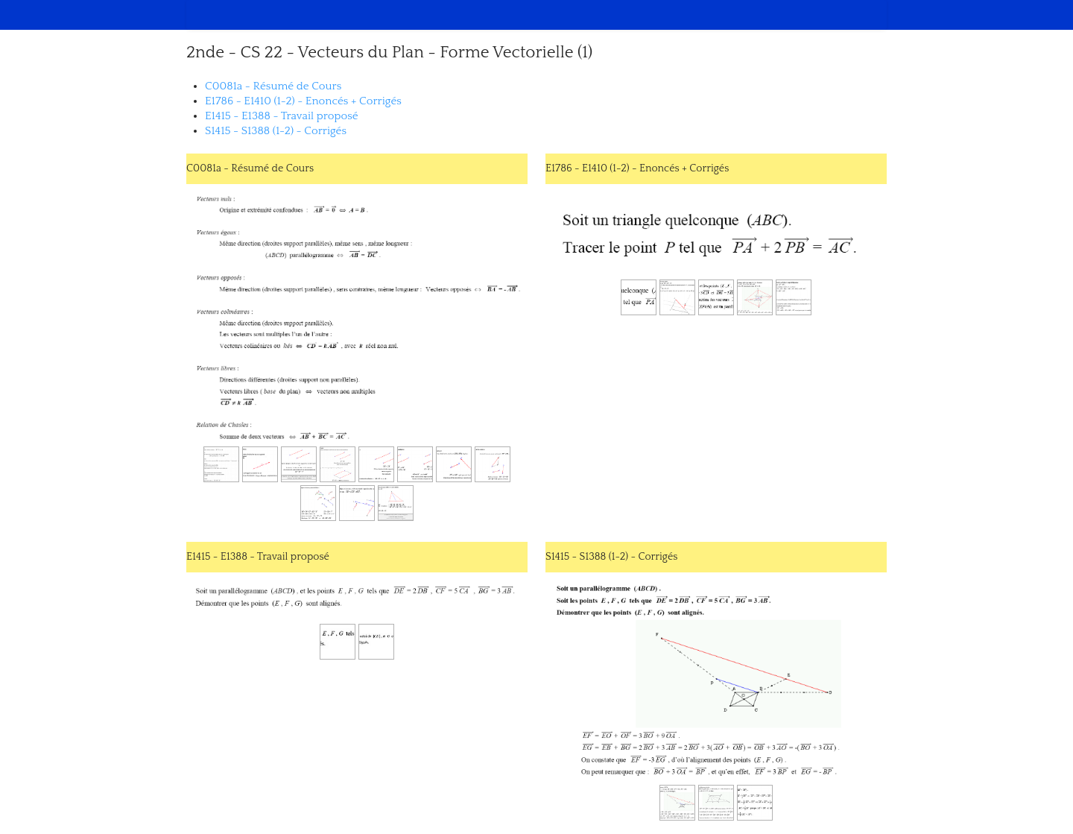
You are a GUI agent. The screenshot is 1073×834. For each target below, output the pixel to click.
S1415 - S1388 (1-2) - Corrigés (275, 130)
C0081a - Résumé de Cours (273, 86)
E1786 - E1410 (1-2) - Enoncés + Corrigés (303, 101)
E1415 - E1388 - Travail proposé (281, 116)
